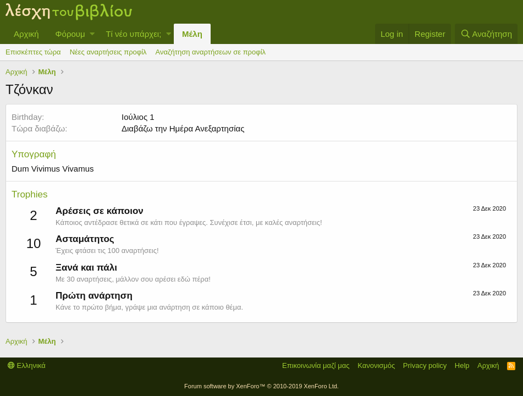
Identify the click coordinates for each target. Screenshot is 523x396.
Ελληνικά (27, 365)
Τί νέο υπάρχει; (133, 33)
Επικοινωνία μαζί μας (316, 365)
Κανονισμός (376, 365)
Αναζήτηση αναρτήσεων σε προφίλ (211, 52)
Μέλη (192, 33)
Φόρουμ (70, 33)
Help (462, 365)
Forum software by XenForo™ (261, 386)
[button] (92, 34)
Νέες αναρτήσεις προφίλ (108, 52)
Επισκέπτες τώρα (33, 52)
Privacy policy (425, 365)
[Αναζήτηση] (486, 34)
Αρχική (26, 33)
